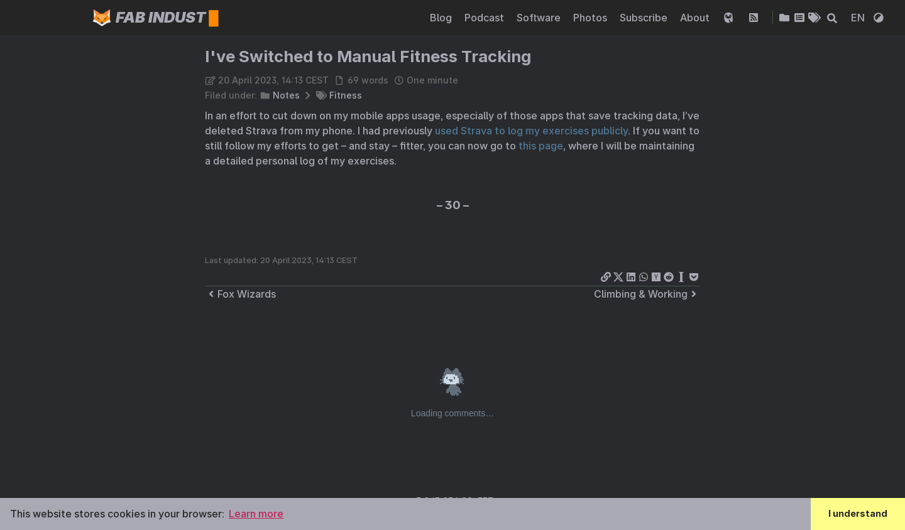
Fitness (345, 95)
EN (859, 17)
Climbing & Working (647, 294)
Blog (442, 17)
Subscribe (645, 17)
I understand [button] (857, 513)
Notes (286, 95)
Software (540, 17)
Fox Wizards (240, 294)
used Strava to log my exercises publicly (531, 130)
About (696, 17)
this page (540, 145)
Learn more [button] (256, 513)
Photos (591, 17)
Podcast (485, 17)
